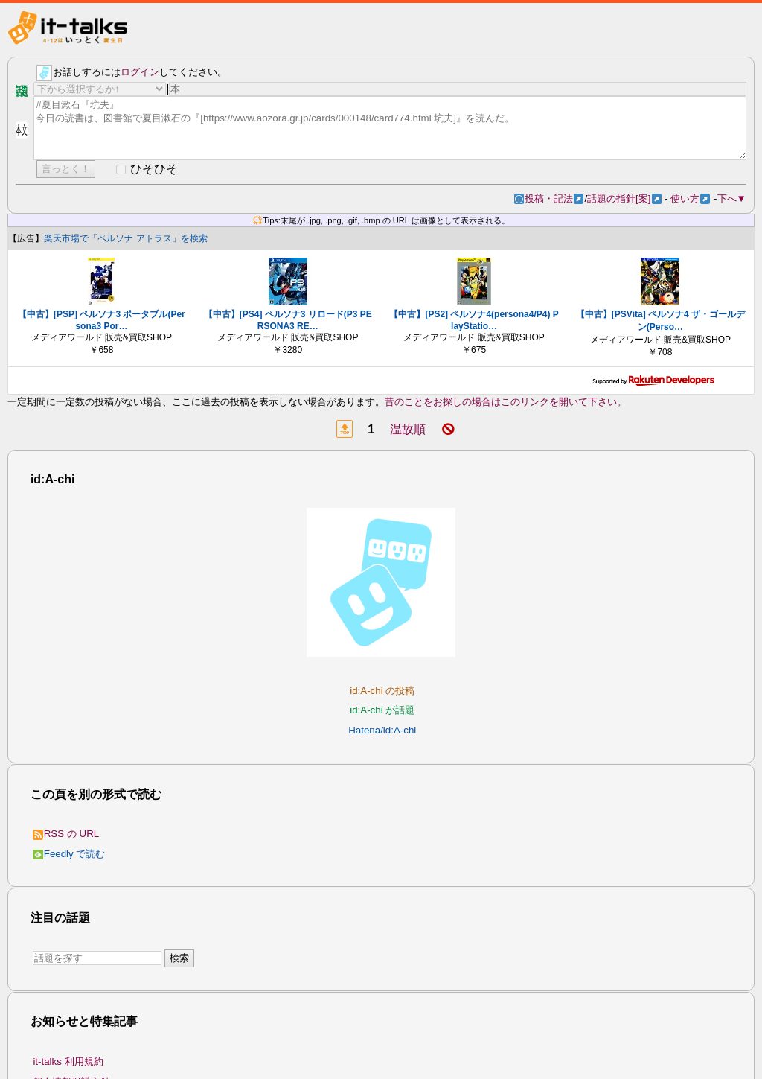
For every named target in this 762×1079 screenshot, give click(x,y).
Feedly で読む (69, 853)
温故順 (408, 429)
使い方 (690, 198)
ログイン (140, 71)
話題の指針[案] (624, 198)
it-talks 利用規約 (68, 1061)
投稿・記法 (554, 198)
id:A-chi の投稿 (382, 690)
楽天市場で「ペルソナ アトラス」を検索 (125, 238)
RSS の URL (66, 833)
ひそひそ (154, 168)
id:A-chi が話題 (382, 710)
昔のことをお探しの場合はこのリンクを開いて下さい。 (506, 401)
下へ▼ (731, 198)
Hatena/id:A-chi (382, 730)
